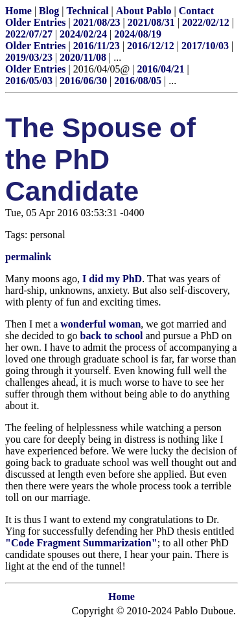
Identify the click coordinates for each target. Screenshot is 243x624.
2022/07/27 (28, 33)
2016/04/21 (161, 68)
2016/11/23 (96, 45)
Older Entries (35, 22)
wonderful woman (100, 323)
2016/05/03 (28, 80)
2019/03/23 (28, 57)
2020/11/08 (83, 57)
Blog (49, 10)
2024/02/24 (83, 33)
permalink (28, 256)
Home (18, 10)
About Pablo (144, 10)
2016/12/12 (150, 45)
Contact (196, 10)
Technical (87, 10)
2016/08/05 (137, 80)
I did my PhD (112, 278)
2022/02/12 (205, 22)
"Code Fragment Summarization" (81, 542)
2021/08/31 (151, 22)
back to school (111, 335)
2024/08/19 (137, 33)
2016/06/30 (83, 80)
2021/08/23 (97, 22)
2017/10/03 (205, 45)
